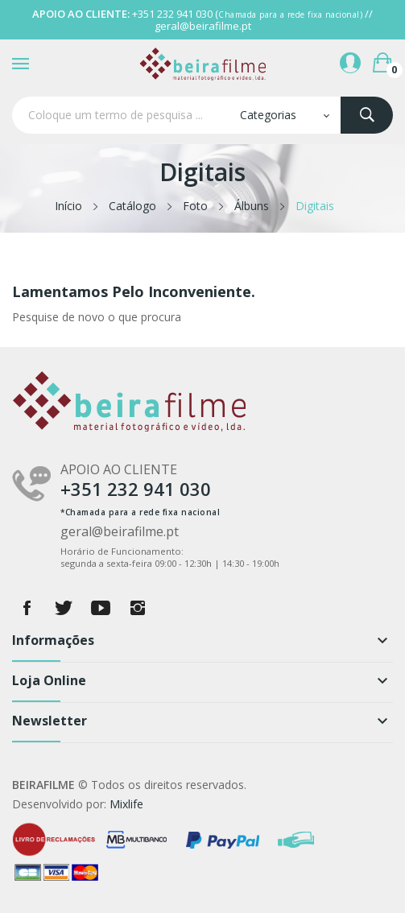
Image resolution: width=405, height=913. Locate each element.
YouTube (100, 607)
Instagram (137, 607)
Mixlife (126, 804)
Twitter (63, 607)
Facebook (26, 607)
